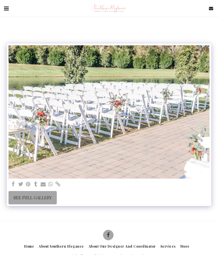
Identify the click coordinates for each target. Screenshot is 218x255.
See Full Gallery (33, 197)
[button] (6, 8)
